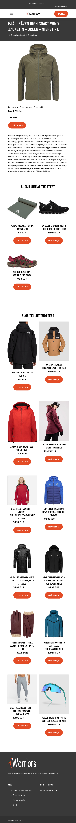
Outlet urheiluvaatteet (22, 790)
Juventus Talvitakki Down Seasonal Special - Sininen (54, 512)
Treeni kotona (19, 795)
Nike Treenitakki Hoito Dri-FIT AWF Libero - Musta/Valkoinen (54, 580)
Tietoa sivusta (19, 800)
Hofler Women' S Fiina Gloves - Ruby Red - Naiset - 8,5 (22, 645)
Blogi (15, 805)
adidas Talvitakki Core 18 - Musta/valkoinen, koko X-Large (22, 580)
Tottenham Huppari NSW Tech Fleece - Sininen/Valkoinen (53, 645)
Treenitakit (33, 35)
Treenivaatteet (18, 35)
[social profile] (46, 3)
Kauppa (61, 14)
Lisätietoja (17, 125)
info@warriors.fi (61, 6)
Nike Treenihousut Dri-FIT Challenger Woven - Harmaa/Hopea (22, 711)
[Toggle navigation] (11, 13)
